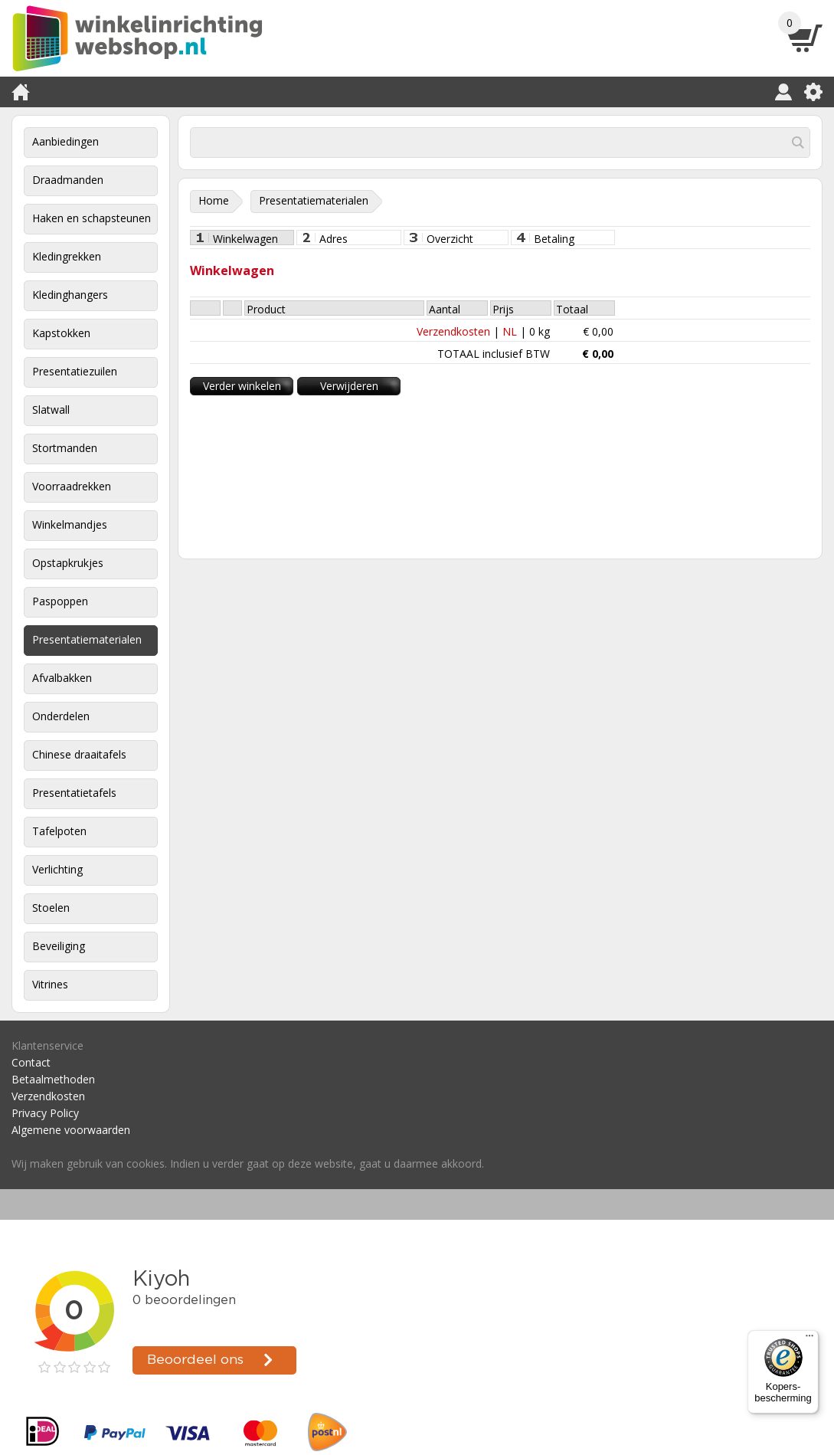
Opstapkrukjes (67, 562)
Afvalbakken (62, 677)
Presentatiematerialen (87, 639)
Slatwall (51, 409)
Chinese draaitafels (79, 754)
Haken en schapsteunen (91, 218)
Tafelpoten (59, 831)
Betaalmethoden (53, 1079)
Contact (31, 1062)
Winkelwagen (245, 238)
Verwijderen (349, 385)
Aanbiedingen (65, 141)
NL (509, 331)
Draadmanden (67, 179)
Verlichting (57, 869)
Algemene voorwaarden (70, 1129)
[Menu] (809, 1339)
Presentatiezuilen (74, 371)
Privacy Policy (45, 1113)
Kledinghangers (70, 294)
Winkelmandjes (69, 524)
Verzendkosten (453, 331)
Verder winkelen (242, 385)
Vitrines (50, 984)
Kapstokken (61, 333)
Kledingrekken (66, 256)
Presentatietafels (74, 792)
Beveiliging (58, 946)
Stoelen (51, 907)
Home (213, 200)
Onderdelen (61, 716)
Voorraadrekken (71, 486)
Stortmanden (64, 448)
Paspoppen (60, 601)
